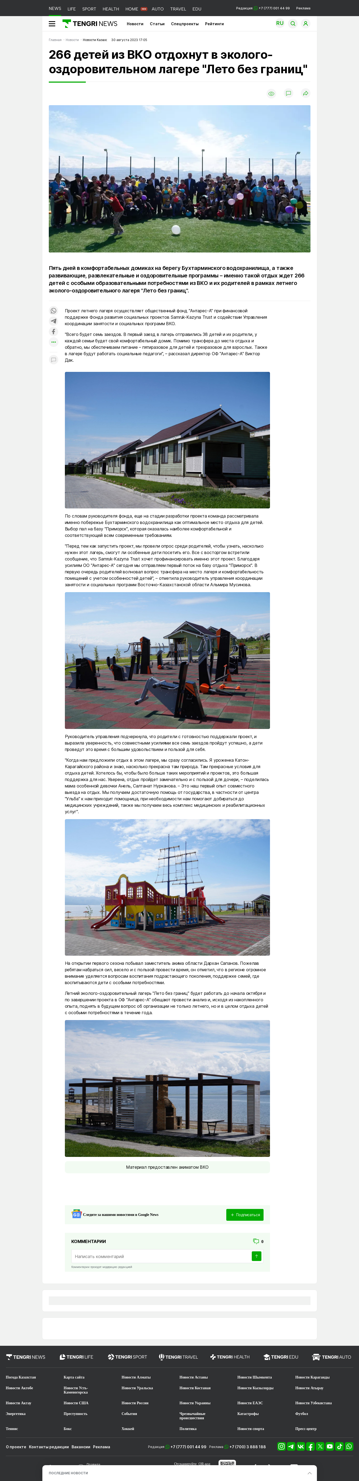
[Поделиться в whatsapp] (53, 311)
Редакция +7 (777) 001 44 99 (263, 8)
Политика (188, 1429)
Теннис (12, 1429)
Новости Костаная (195, 1388)
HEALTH (111, 9)
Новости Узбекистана (313, 1403)
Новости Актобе (19, 1388)
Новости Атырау (309, 1388)
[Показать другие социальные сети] (53, 342)
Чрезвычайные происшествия (193, 1416)
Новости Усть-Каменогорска (76, 1390)
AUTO (158, 9)
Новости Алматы (136, 1377)
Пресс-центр (306, 1429)
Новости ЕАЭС (250, 1403)
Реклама (303, 8)
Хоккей (128, 1429)
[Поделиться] (305, 93)
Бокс (68, 1429)
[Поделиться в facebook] (53, 332)
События (129, 1414)
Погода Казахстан (21, 1377)
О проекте (16, 1447)
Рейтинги (214, 23)
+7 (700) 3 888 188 (248, 1447)
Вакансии (81, 1447)
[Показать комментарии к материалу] (53, 360)
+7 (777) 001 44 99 (188, 1447)
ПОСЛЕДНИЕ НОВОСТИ (68, 1473)
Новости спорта (251, 1429)
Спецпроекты (185, 23)
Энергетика (16, 1414)
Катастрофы (248, 1414)
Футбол (301, 1414)
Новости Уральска (137, 1388)
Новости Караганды (312, 1377)
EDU (197, 9)
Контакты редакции (49, 1447)
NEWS (55, 8)
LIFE (72, 9)
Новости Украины (195, 1403)
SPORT (89, 9)
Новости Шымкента (255, 1377)
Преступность (76, 1414)
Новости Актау (18, 1403)
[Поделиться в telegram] (53, 321)
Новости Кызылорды (256, 1388)
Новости (135, 23)
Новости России (135, 1403)
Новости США (76, 1403)
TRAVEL (178, 9)
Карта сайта (74, 1377)
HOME (131, 9)
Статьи (157, 23)
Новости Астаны (194, 1377)
